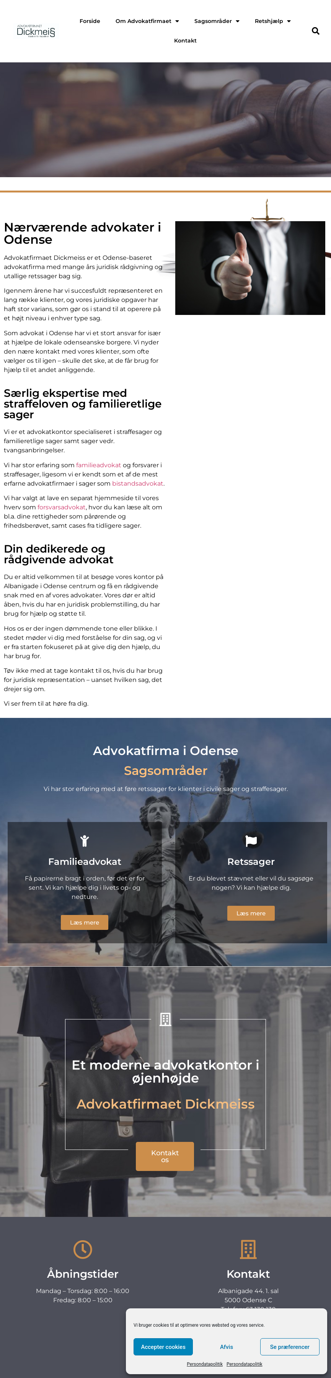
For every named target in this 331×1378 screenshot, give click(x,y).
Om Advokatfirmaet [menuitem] (147, 21)
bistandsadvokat (137, 483)
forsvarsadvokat (61, 507)
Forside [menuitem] (90, 21)
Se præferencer (290, 1347)
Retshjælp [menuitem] (273, 21)
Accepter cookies (163, 1347)
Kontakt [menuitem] (185, 40)
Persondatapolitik (205, 1364)
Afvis (226, 1347)
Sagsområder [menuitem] (217, 21)
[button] (315, 31)
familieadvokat (98, 465)
